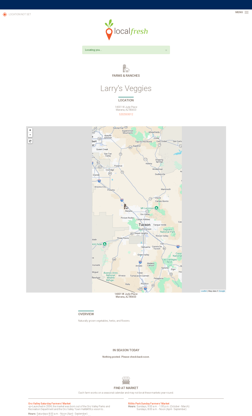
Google (222, 291)
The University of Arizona (126, 5)
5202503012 (126, 114)
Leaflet (204, 291)
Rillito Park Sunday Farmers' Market (148, 403)
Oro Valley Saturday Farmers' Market (49, 403)
